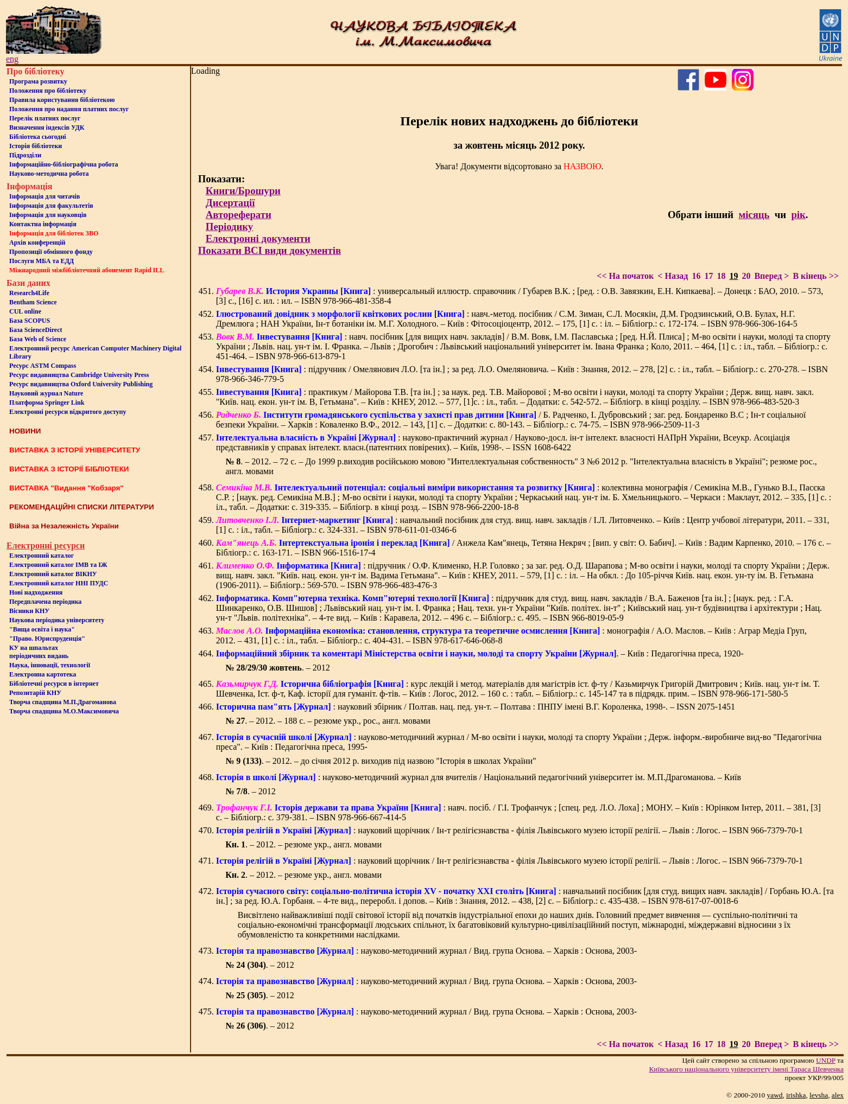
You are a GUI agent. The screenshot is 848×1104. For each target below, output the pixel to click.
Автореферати (238, 214)
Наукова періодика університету (56, 620)
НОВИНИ (25, 431)
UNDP (826, 1060)
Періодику (229, 226)
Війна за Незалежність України (64, 526)
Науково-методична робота (49, 173)
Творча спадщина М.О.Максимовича (64, 711)
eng (12, 58)
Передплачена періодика (45, 601)
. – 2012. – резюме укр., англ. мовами (303, 844)
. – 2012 (277, 667)
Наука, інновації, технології (49, 665)
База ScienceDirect (35, 330)
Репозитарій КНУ (35, 693)
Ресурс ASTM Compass (42, 365)
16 (696, 275)
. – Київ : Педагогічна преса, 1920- (480, 653)
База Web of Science (37, 339)
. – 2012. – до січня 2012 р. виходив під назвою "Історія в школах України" (380, 760)
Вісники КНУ (29, 611)
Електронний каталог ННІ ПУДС (58, 583)
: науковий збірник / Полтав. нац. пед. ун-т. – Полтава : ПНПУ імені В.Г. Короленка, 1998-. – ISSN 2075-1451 (475, 706)
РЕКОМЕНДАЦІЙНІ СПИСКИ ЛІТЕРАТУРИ (81, 507)
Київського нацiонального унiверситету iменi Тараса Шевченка (746, 1069)
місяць (753, 214)
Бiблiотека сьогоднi (37, 137)
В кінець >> (816, 275)
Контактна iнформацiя (43, 224)
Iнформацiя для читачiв (44, 196)
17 (708, 275)
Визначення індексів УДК (47, 127)
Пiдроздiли (25, 155)
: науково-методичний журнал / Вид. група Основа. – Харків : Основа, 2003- (426, 950)
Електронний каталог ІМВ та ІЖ (58, 565)
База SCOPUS (29, 320)
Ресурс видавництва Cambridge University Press (79, 375)
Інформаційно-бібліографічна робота (63, 164)
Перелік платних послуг (44, 118)
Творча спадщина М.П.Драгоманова (62, 702)
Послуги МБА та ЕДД (41, 261)
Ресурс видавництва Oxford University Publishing (81, 384)
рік (798, 214)
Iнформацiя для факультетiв (51, 205)
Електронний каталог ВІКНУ (53, 574)
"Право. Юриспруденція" (47, 638)
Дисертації (230, 202)
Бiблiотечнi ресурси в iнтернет (54, 683)
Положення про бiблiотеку (47, 90)
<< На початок (625, 275)
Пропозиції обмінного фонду (51, 252)
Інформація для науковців (47, 215)
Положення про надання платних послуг (69, 109)
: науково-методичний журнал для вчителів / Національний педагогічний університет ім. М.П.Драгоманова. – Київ (478, 777)
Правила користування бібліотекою (62, 100)
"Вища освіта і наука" (42, 629)
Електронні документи (258, 238)
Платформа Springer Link (46, 402)
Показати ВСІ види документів (269, 250)
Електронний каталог (41, 555)
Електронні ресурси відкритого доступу (67, 412)
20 (746, 275)
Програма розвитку (38, 81)
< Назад (672, 275)
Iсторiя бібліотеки (35, 146)
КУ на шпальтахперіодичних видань (38, 652)
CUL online (25, 311)
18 (721, 275)
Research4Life (29, 293)
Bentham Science (33, 302)
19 (733, 275)
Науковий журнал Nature (46, 393)
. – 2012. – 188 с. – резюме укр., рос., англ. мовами (328, 720)
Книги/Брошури (243, 190)
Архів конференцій (37, 242)
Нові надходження (35, 592)
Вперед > (771, 275)
